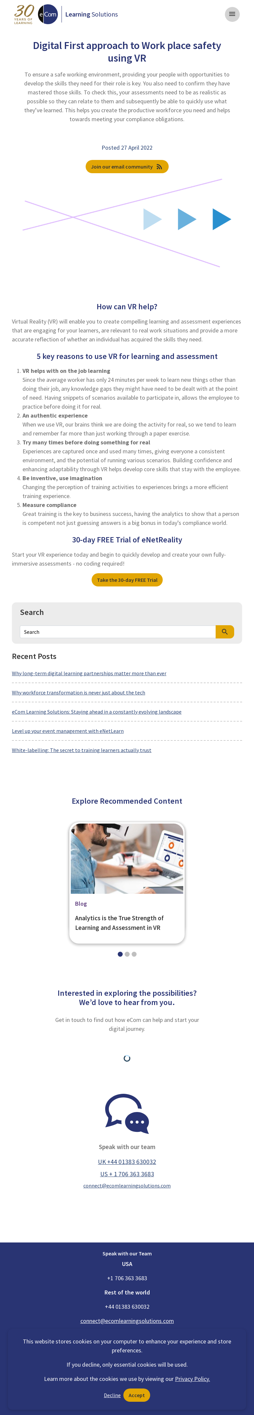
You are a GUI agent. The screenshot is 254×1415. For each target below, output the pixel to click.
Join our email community (127, 167)
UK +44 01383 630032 (127, 1162)
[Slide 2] (134, 954)
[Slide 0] (120, 954)
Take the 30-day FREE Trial (127, 580)
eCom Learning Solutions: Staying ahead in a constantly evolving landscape (97, 711)
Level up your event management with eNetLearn (68, 731)
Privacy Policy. (192, 1379)
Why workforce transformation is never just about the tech (78, 692)
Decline (112, 1395)
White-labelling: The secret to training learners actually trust (81, 750)
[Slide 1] (127, 954)
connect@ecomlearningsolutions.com (127, 1185)
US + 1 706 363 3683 (127, 1174)
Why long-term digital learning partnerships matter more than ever (89, 673)
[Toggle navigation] (232, 14)
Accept (137, 1395)
